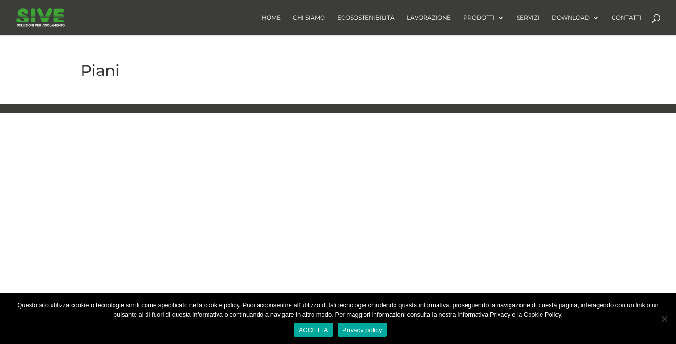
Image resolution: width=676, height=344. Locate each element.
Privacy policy (362, 329)
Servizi (528, 17)
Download (571, 17)
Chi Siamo (309, 17)
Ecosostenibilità (366, 17)
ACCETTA (313, 329)
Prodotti (479, 17)
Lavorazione (429, 17)
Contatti (627, 17)
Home (271, 17)
